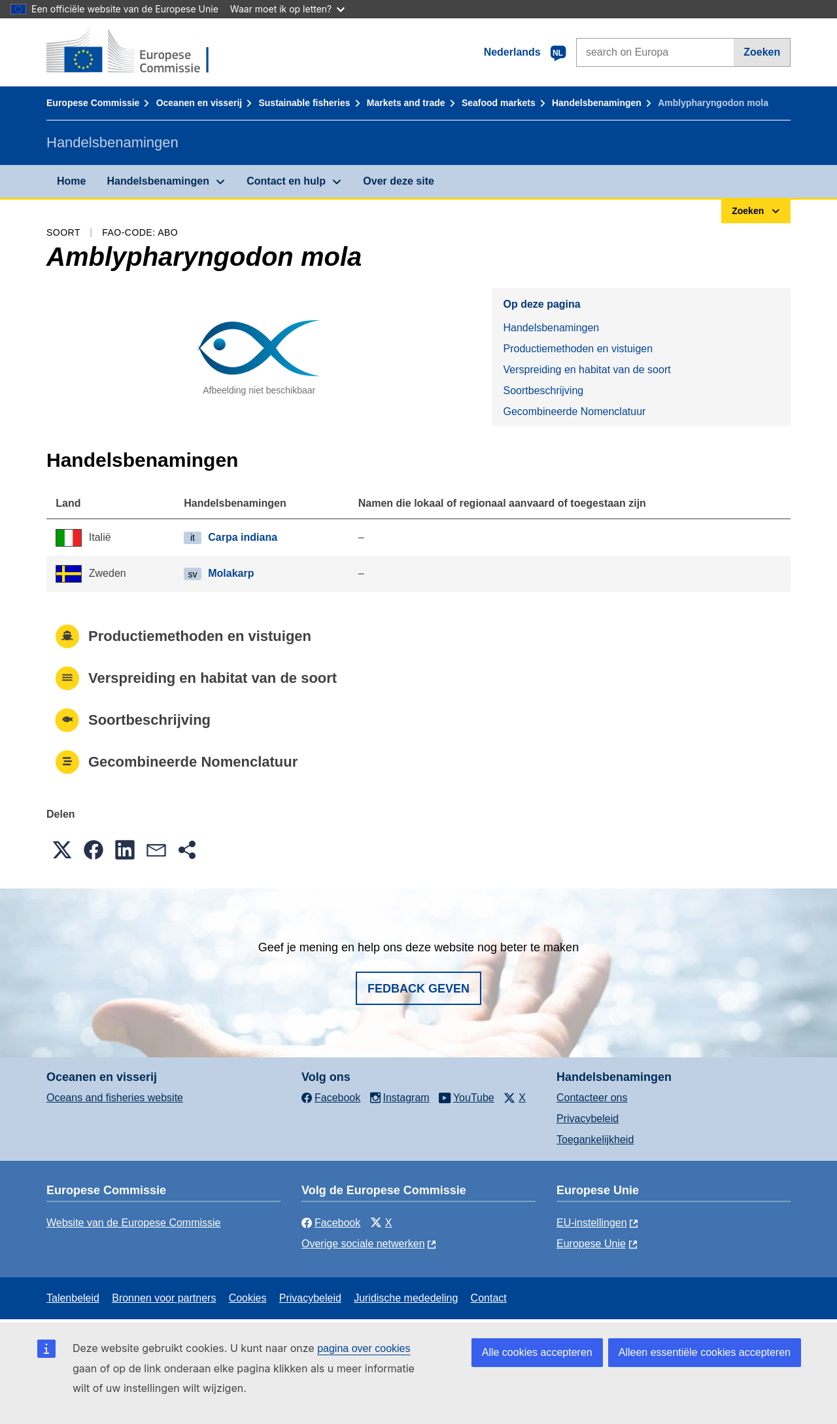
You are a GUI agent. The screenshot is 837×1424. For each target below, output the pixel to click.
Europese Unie (591, 1243)
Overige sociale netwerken (363, 1243)
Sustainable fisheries (304, 103)
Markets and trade (406, 103)
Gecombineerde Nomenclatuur (574, 411)
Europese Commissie (92, 103)
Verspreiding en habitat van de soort (586, 369)
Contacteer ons (592, 1097)
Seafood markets (499, 103)
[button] (62, 850)
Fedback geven (418, 988)
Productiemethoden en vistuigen (578, 348)
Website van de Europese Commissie (133, 1222)
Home (71, 181)
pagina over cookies (363, 1348)
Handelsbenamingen (596, 103)
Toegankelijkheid (595, 1139)
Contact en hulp (286, 181)
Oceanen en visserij (199, 103)
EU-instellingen (591, 1222)
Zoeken (761, 52)
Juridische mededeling (406, 1298)
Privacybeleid (587, 1118)
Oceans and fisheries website (114, 1097)
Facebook (330, 1222)
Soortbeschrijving (543, 390)
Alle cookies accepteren (537, 1352)
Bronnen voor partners (164, 1298)
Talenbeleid (72, 1298)
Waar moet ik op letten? (287, 8)
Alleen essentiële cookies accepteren (705, 1352)
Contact (489, 1298)
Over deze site (398, 181)
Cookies (248, 1298)
